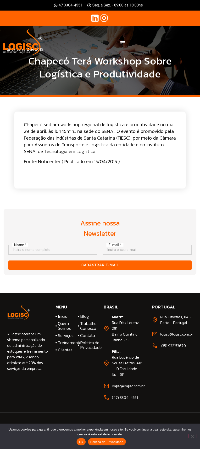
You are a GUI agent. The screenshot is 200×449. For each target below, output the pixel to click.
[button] (123, 42)
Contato (87, 335)
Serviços (65, 335)
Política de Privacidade (88, 345)
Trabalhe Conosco (88, 326)
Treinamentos (66, 342)
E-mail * (115, 245)
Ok (81, 442)
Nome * (20, 245)
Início (62, 316)
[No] (192, 436)
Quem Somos (64, 326)
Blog (84, 316)
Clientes (65, 350)
